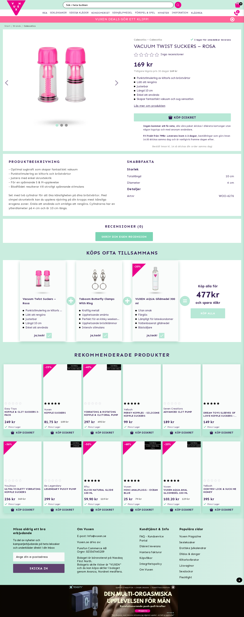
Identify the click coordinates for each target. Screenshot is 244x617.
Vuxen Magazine (190, 536)
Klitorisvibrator (189, 559)
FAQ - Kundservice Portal (151, 538)
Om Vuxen (146, 569)
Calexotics (30, 26)
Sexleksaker (187, 542)
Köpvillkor (145, 558)
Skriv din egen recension (124, 236)
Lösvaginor (186, 565)
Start (7, 26)
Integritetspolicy (150, 564)
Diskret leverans (150, 546)
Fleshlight (185, 577)
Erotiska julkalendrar (192, 548)
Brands (17, 26)
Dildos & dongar (189, 554)
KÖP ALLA (208, 313)
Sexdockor (186, 571)
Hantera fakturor (150, 552)
